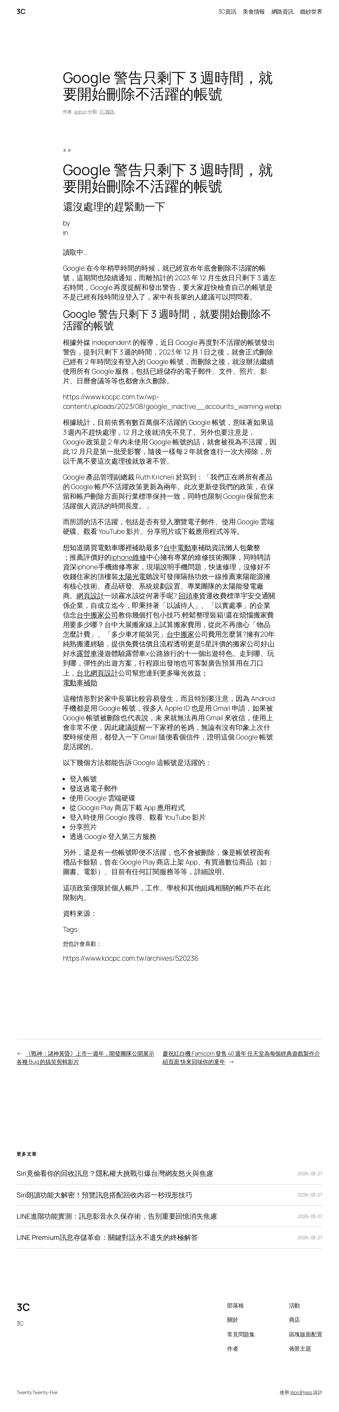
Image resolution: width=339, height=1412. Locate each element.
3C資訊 (107, 111)
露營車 (86, 653)
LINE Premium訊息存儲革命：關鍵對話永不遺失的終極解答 (107, 1237)
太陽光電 (132, 576)
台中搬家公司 (97, 614)
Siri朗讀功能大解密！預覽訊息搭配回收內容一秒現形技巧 (104, 1195)
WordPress (301, 1392)
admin (80, 111)
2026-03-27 (310, 1173)
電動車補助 (80, 682)
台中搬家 (180, 634)
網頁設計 (90, 595)
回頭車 (188, 595)
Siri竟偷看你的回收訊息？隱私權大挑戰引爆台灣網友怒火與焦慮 (115, 1173)
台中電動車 (180, 547)
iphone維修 (128, 557)
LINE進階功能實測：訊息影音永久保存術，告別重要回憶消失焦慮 (117, 1216)
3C (21, 11)
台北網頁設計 (97, 672)
